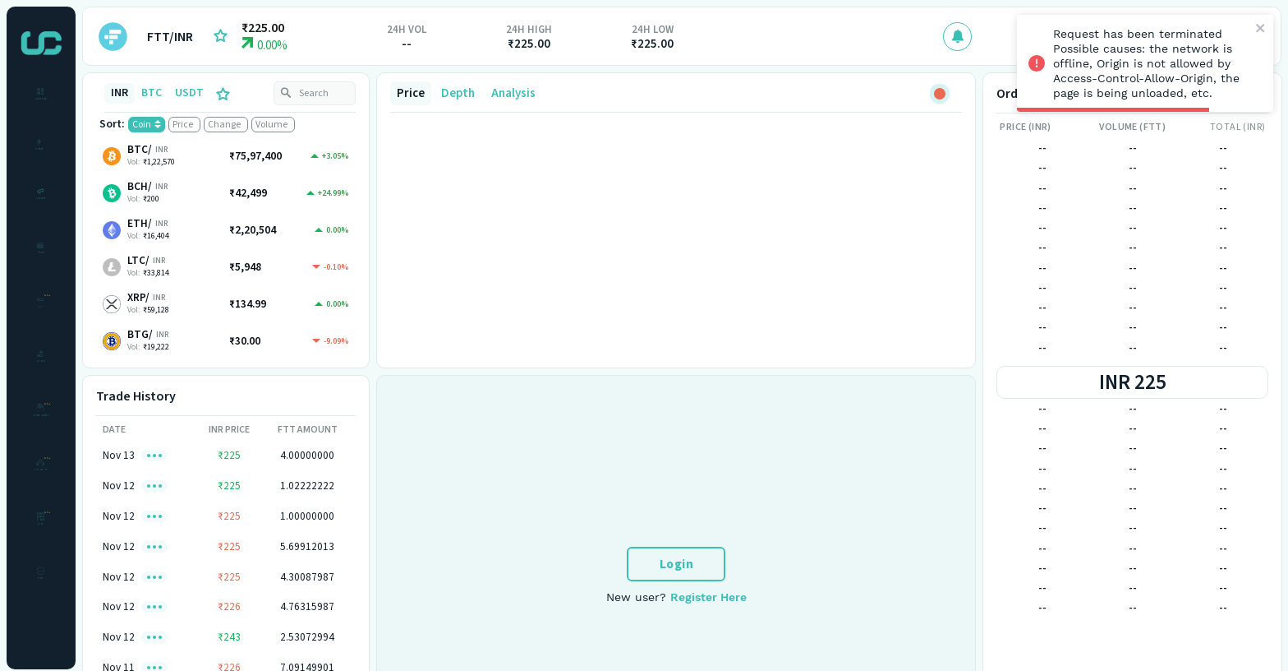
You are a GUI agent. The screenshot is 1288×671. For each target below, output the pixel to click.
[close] (1261, 29)
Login (677, 564)
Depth (458, 93)
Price (411, 93)
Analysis (513, 93)
